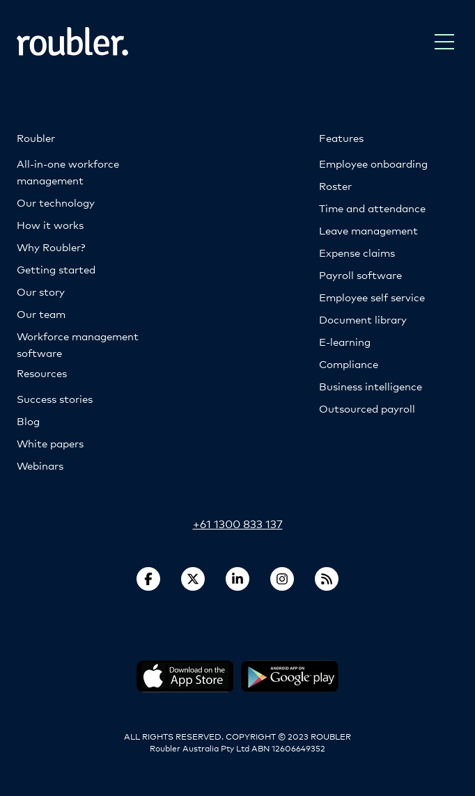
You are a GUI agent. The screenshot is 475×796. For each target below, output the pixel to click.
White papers (50, 442)
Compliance (348, 363)
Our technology (56, 202)
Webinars (40, 465)
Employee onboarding (373, 163)
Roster (335, 185)
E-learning (345, 341)
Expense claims (357, 252)
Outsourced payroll (367, 408)
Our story (41, 291)
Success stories (55, 398)
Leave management (368, 230)
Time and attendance (372, 207)
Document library (363, 319)
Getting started (56, 269)
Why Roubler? (51, 246)
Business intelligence (370, 385)
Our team (41, 313)
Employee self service (372, 296)
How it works (50, 224)
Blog (28, 420)
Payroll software (360, 274)
